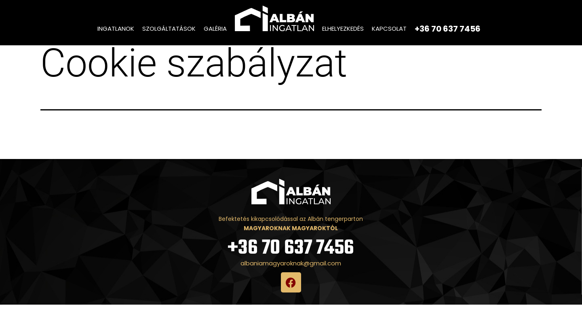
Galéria (215, 28)
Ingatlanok (115, 28)
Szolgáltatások (169, 28)
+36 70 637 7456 (291, 264)
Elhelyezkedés (343, 28)
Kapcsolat (389, 28)
